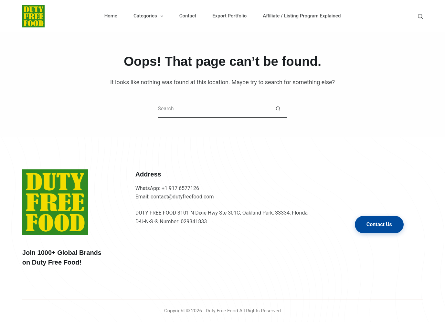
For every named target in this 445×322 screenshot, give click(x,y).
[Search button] (278, 109)
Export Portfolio (229, 16)
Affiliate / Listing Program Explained (302, 16)
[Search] (420, 16)
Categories (149, 16)
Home (110, 16)
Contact (187, 16)
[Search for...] (213, 109)
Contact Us (379, 224)
